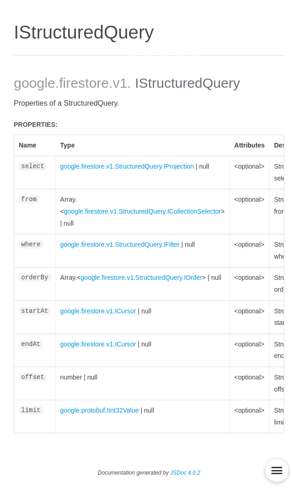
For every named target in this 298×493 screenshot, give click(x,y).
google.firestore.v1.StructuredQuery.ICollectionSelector (142, 211)
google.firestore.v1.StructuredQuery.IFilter (120, 244)
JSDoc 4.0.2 (185, 473)
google (34, 83)
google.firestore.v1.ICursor (98, 311)
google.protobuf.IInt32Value (99, 410)
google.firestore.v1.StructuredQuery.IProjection (127, 166)
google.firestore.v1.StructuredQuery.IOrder (141, 277)
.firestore (82, 83)
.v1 (118, 83)
